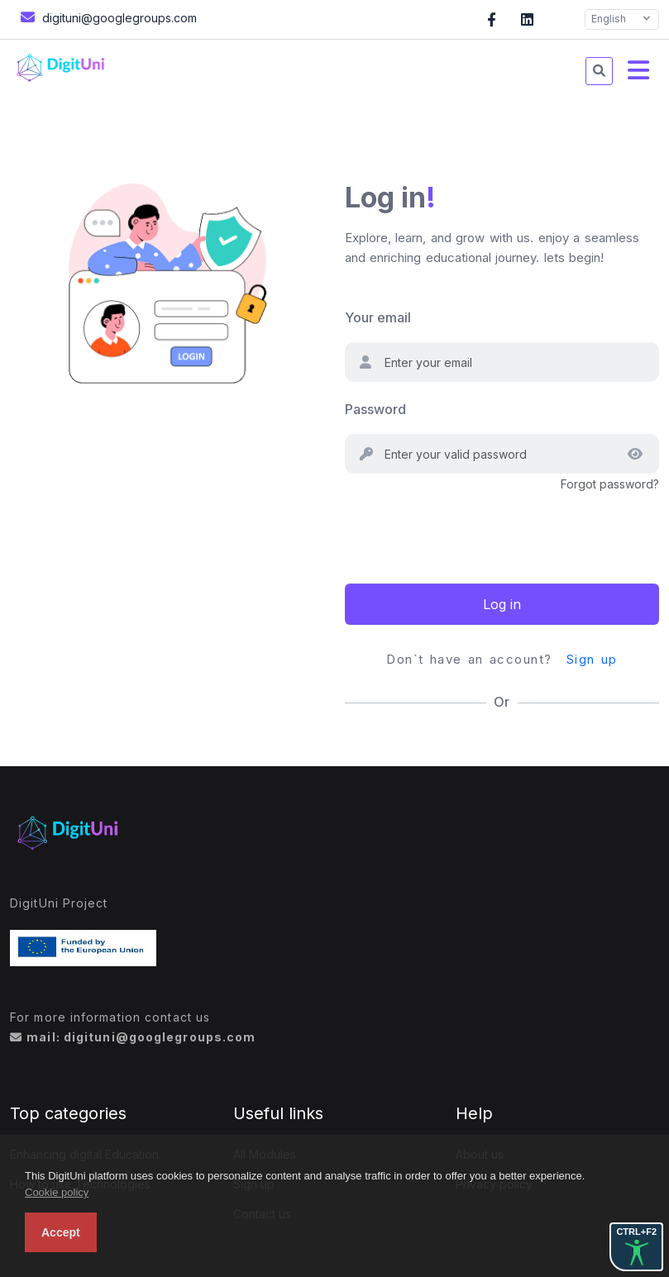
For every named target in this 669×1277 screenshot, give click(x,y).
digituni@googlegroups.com (107, 17)
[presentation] (470, 526)
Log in (502, 604)
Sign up (592, 659)
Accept (60, 1232)
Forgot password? (610, 484)
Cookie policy (56, 1192)
